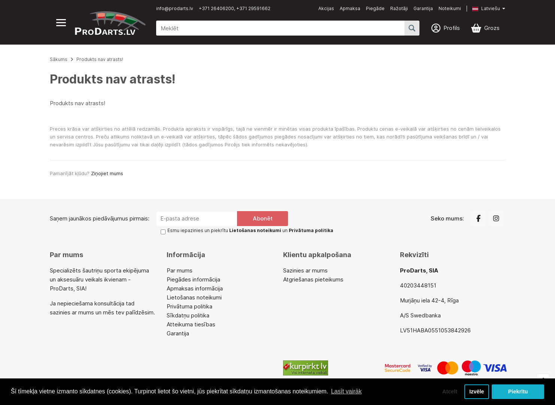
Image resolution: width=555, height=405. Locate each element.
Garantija (423, 8)
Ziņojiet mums (107, 173)
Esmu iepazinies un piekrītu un (250, 230)
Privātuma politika (189, 306)
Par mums (179, 270)
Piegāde (375, 8)
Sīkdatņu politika (188, 315)
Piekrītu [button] (518, 392)
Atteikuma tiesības (191, 324)
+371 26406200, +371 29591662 (234, 8)
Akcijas (326, 8)
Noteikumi (450, 8)
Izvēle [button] (476, 392)
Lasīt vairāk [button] (346, 391)
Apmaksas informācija (195, 288)
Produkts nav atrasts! (99, 59)
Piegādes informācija (193, 279)
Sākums (58, 59)
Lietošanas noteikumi (194, 297)
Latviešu (486, 8)
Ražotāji (399, 8)
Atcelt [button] (449, 392)
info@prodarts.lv (174, 8)
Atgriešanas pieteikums (313, 279)
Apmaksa (350, 8)
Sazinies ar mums (305, 270)
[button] (483, 9)
